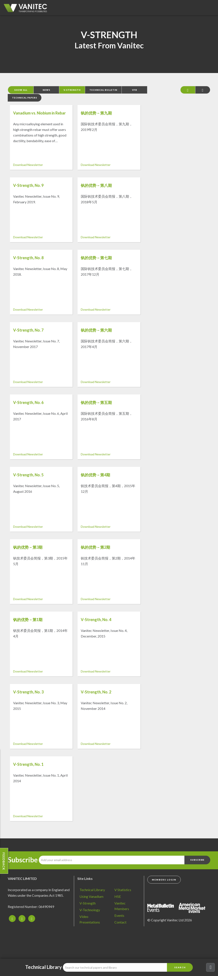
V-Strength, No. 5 (28, 474)
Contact (120, 922)
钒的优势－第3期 (27, 547)
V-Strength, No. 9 (28, 185)
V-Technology (89, 910)
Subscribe (23, 860)
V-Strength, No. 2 (96, 692)
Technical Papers (24, 97)
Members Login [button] (164, 879)
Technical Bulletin (103, 90)
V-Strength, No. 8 (28, 257)
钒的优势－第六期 (96, 330)
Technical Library (92, 890)
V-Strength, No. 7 (28, 330)
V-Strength (72, 90)
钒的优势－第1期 (27, 619)
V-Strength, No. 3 (28, 692)
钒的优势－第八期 (96, 185)
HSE (117, 896)
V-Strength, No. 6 (28, 402)
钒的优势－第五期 (96, 402)
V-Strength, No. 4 (96, 619)
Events (119, 915)
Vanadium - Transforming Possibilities (27, 8)
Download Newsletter (28, 165)
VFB (134, 90)
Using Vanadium (91, 896)
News (46, 90)
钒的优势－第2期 (95, 547)
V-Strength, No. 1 (28, 764)
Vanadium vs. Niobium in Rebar (39, 113)
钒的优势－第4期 (95, 474)
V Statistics (122, 890)
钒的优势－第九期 (96, 113)
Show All (20, 90)
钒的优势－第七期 (96, 257)
